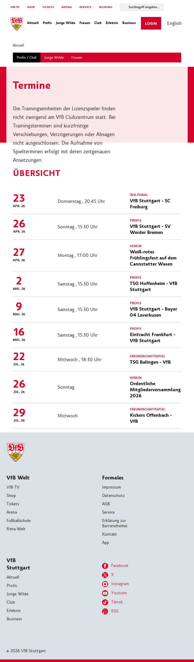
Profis (12, 585)
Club (11, 602)
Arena (12, 512)
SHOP (31, 7)
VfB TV (14, 7)
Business (14, 619)
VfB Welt (18, 477)
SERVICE (85, 7)
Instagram (115, 584)
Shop (11, 495)
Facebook (115, 566)
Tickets (13, 503)
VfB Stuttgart (18, 564)
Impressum (111, 487)
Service (108, 512)
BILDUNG (105, 7)
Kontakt (109, 534)
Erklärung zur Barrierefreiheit (115, 523)
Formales (113, 477)
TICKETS (48, 7)
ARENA (66, 7)
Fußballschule (19, 520)
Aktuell (18, 45)
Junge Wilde (17, 594)
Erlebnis (14, 610)
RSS (110, 611)
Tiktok (112, 602)
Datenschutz (113, 495)
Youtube (114, 593)
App (105, 542)
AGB (106, 503)
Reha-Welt (16, 529)
